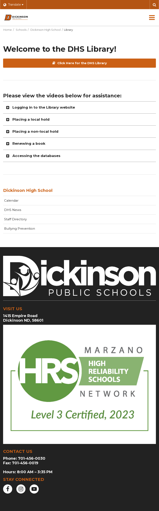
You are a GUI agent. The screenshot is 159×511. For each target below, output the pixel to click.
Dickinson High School (45, 29)
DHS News (12, 210)
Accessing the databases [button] (36, 156)
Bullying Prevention (19, 228)
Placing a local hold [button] (30, 119)
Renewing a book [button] (28, 143)
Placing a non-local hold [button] (35, 131)
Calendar (11, 200)
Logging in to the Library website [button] (43, 107)
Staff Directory (15, 219)
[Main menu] (152, 17)
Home (7, 29)
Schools (21, 29)
